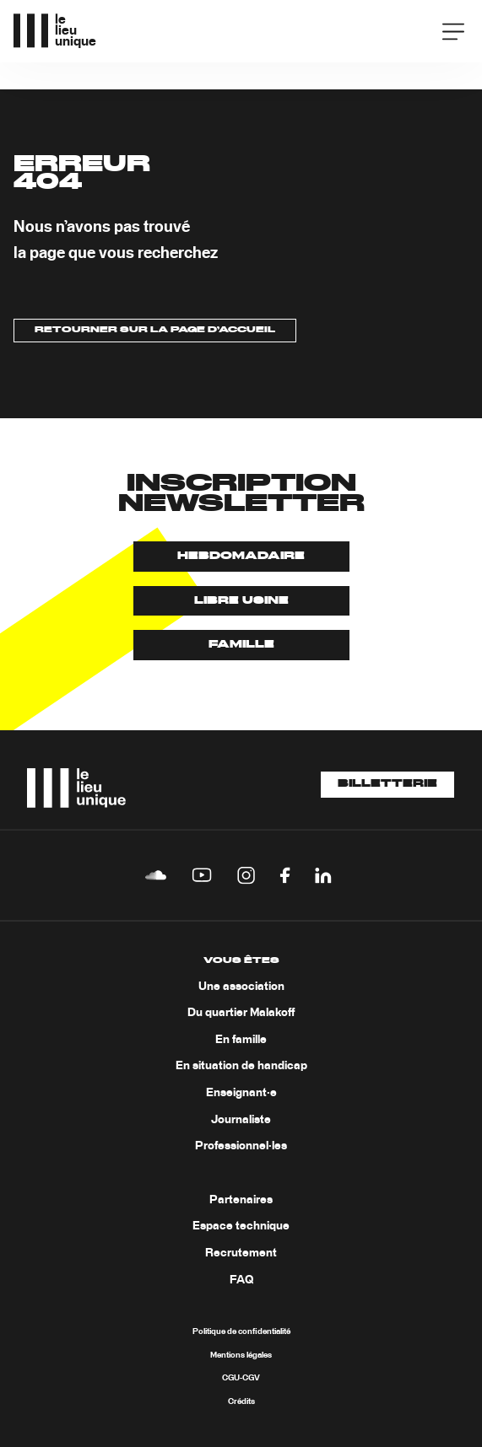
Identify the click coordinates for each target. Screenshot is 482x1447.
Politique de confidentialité (241, 1331)
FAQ (241, 1280)
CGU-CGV (241, 1378)
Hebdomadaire (241, 556)
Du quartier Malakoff (241, 1013)
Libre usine (241, 600)
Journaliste (241, 1120)
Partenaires (241, 1200)
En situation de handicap (241, 1066)
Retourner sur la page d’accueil (155, 329)
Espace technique (241, 1226)
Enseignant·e (241, 1093)
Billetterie (387, 784)
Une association (241, 986)
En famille (241, 1040)
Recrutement (241, 1253)
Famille (241, 644)
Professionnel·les (241, 1146)
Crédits (241, 1401)
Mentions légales (241, 1355)
